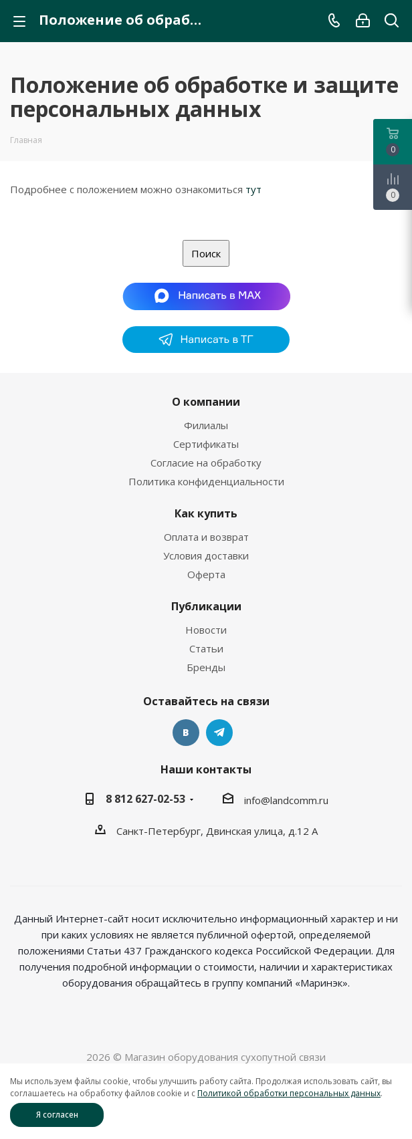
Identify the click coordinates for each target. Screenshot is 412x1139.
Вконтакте (186, 732)
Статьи (206, 648)
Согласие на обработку (206, 462)
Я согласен (57, 1114)
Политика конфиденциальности (206, 481)
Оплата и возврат (206, 536)
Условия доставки (206, 555)
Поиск (206, 253)
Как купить (206, 513)
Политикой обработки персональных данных (289, 1093)
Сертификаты (206, 444)
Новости (206, 629)
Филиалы (206, 425)
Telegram (219, 732)
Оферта (206, 574)
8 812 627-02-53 (145, 798)
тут (253, 189)
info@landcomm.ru (286, 800)
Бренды (206, 667)
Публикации (206, 606)
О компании (206, 401)
